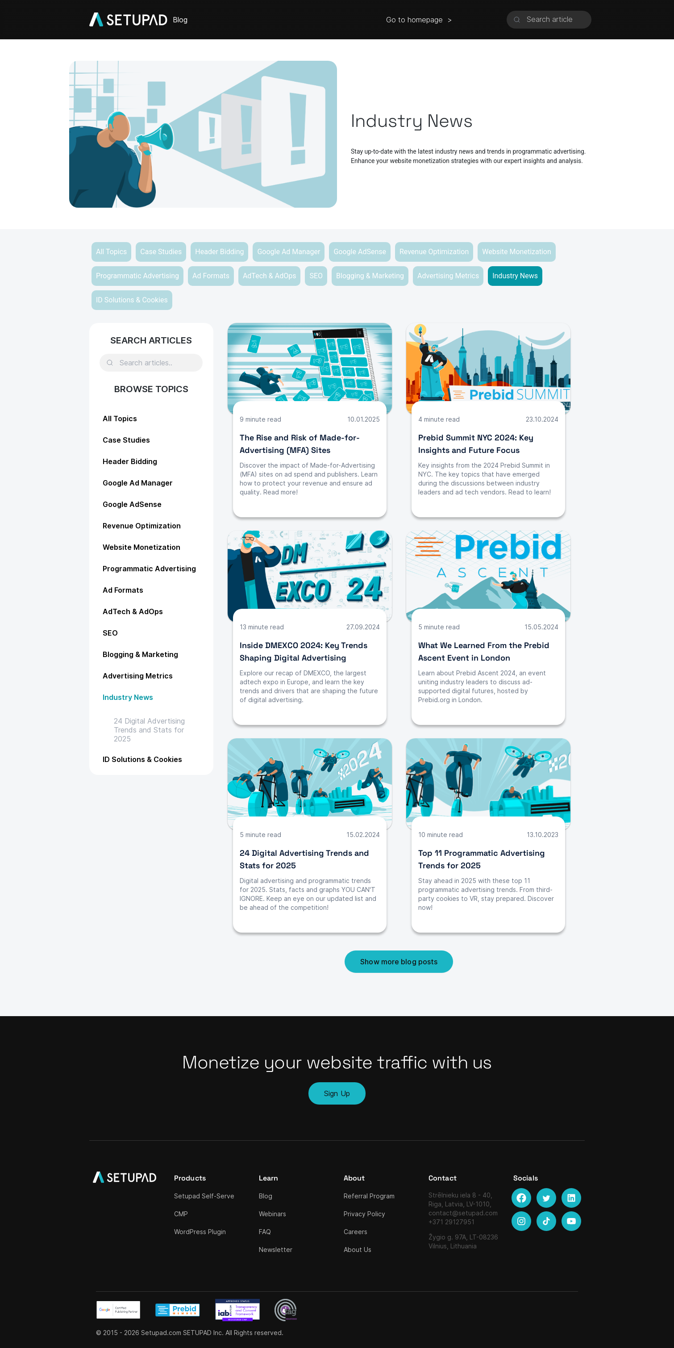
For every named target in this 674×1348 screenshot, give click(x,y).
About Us (357, 1249)
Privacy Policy (364, 1214)
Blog (265, 1196)
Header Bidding (219, 251)
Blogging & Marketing (370, 276)
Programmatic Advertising (137, 276)
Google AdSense (359, 251)
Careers (355, 1231)
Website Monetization (516, 251)
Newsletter (275, 1249)
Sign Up (337, 1093)
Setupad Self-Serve (204, 1196)
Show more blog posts (398, 961)
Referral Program (369, 1196)
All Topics (111, 251)
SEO (316, 276)
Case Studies (161, 251)
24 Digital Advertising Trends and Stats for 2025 (149, 729)
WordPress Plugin (200, 1231)
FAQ (265, 1231)
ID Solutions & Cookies (132, 300)
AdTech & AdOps (269, 276)
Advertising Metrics (448, 276)
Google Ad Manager (288, 251)
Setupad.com (161, 1332)
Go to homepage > (419, 19)
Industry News (515, 276)
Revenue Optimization (434, 251)
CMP (181, 1214)
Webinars (272, 1214)
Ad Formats (210, 276)
